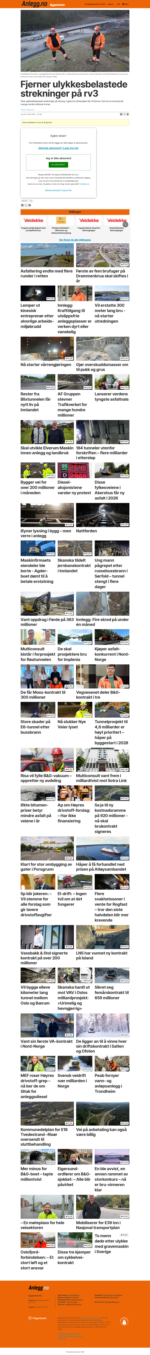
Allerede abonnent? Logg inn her (58, 148)
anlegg (24, 201)
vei (31, 201)
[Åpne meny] (125, 4)
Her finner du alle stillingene (75, 239)
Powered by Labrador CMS (75, 1352)
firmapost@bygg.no (112, 1302)
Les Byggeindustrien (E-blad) (95, 4)
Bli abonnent (58, 165)
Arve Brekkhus (74, 1295)
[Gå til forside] (34, 4)
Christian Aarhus (77, 1300)
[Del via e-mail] (127, 114)
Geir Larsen (114, 1297)
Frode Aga (75, 1297)
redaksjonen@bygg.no (73, 1304)
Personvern (62, 1338)
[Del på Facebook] (121, 114)
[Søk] (118, 4)
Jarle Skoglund (72, 1302)
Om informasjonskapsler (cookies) (70, 1336)
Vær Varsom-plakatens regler (91, 1318)
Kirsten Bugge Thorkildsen (112, 1295)
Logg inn (110, 4)
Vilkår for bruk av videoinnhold (68, 1334)
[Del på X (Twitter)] (124, 114)
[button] (125, 224)
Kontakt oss (84, 184)
